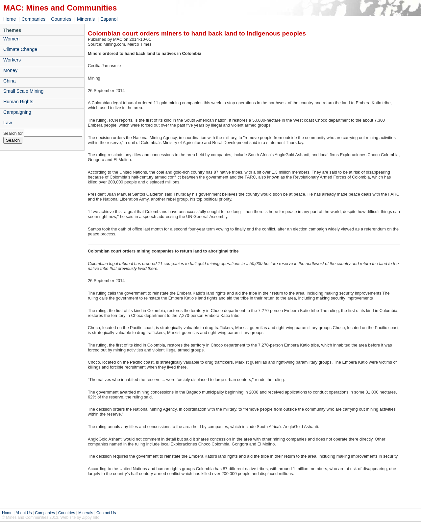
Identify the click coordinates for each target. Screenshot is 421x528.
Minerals (86, 19)
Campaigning (17, 112)
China (9, 81)
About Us (23, 513)
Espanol (108, 19)
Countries (61, 19)
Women (11, 38)
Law (7, 122)
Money (10, 70)
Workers (12, 59)
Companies (33, 19)
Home (9, 19)
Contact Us (106, 513)
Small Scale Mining (23, 91)
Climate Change (20, 49)
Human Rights (18, 101)
